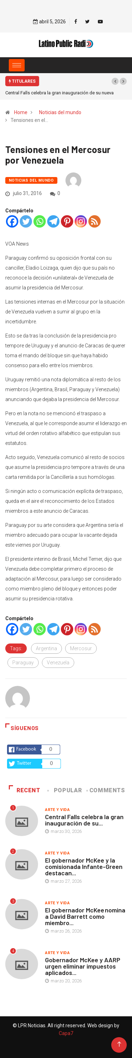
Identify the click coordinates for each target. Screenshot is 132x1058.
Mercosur (81, 648)
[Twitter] (26, 221)
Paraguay (23, 662)
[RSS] (94, 221)
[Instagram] (81, 221)
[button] (115, 81)
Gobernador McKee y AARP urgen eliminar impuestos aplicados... (82, 966)
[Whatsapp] (39, 221)
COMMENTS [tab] (106, 790)
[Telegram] (53, 221)
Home (20, 112)
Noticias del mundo (60, 112)
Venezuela (58, 662)
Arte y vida (57, 809)
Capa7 (66, 1033)
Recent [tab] (24, 790)
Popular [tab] (65, 790)
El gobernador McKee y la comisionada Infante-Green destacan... (83, 866)
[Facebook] (12, 221)
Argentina (46, 648)
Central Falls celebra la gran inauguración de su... (84, 820)
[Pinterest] (67, 221)
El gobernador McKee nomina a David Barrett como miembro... (85, 916)
